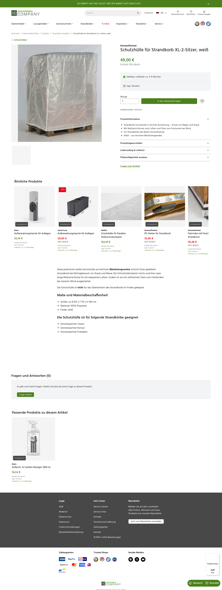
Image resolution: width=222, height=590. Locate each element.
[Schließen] (208, 3)
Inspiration (122, 24)
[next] (205, 213)
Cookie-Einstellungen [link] (69, 527)
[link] (165, 45)
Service (159, 24)
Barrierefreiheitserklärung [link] (71, 532)
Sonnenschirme (65, 24)
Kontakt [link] (97, 517)
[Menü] (217, 555)
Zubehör (45, 33)
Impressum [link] (64, 522)
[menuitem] (177, 13)
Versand (135, 86)
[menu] (190, 13)
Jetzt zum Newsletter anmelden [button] (146, 521)
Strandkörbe (88, 24)
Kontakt (196, 583)
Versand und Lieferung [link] (105, 522)
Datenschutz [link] (65, 517)
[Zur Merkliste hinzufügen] (202, 101)
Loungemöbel (41, 24)
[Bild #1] (21, 148)
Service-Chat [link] (100, 512)
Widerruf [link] (63, 512)
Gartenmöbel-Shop (31, 33)
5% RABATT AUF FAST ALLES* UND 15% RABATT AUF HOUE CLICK (108, 4)
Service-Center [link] (101, 507)
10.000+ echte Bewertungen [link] (107, 537)
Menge (129, 99)
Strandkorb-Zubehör (61, 33)
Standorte (142, 24)
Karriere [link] (97, 532)
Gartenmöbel (19, 24)
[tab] (165, 119)
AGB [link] (61, 507)
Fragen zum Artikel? (130, 166)
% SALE (105, 24)
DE (161, 13)
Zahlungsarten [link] (101, 527)
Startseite (15, 33)
